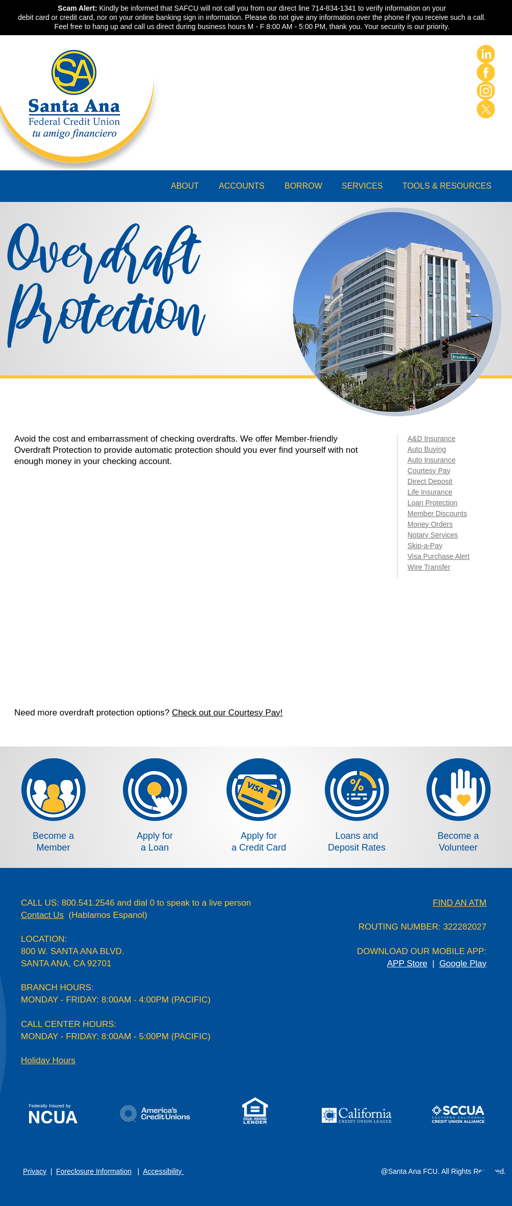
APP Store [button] (407, 963)
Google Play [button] (463, 963)
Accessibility (163, 1171)
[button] (190, 186)
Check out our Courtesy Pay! (227, 712)
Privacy (34, 1171)
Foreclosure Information (94, 1171)
